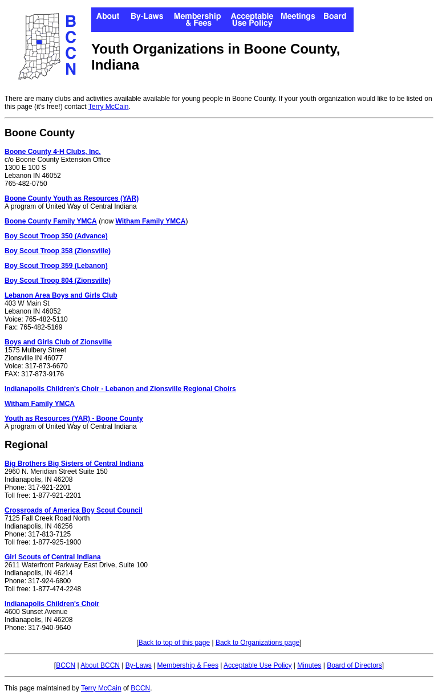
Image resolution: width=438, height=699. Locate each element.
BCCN (65, 665)
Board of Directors (354, 665)
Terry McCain (108, 107)
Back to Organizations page (257, 643)
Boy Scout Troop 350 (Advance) (56, 236)
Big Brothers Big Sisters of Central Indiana (74, 464)
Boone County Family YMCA (51, 221)
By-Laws (138, 665)
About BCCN (100, 665)
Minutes (309, 665)
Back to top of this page (174, 643)
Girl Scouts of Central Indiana (53, 557)
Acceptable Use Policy (257, 665)
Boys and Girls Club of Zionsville (58, 342)
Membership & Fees (187, 665)
